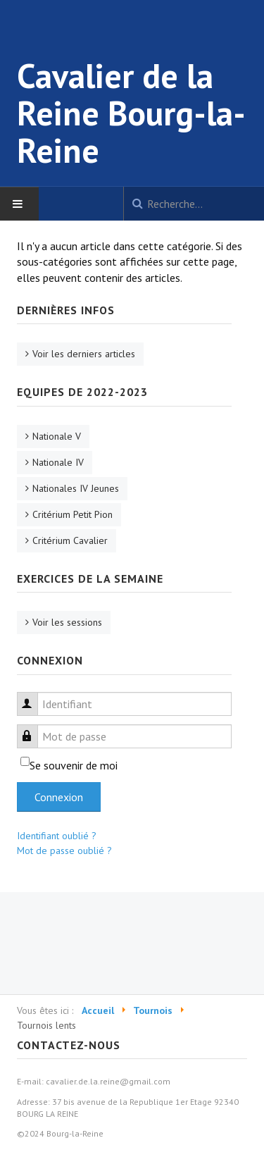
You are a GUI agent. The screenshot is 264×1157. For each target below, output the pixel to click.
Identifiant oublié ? (56, 835)
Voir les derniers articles (83, 353)
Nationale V (56, 436)
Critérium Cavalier (70, 540)
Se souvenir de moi (74, 765)
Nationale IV (58, 462)
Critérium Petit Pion (72, 514)
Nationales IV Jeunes (75, 488)
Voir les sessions (67, 622)
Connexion (58, 797)
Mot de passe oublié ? (64, 850)
